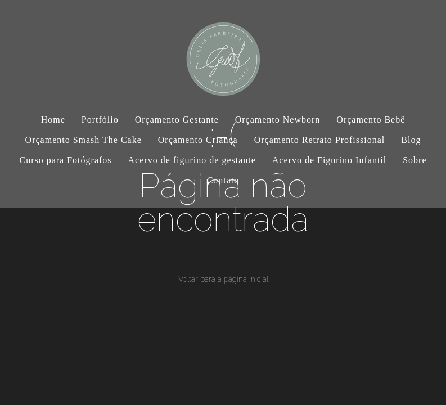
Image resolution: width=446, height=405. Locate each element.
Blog (411, 140)
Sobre (414, 160)
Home (53, 119)
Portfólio (100, 119)
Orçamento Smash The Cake (83, 140)
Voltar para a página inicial (223, 279)
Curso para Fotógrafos (65, 160)
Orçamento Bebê (370, 119)
